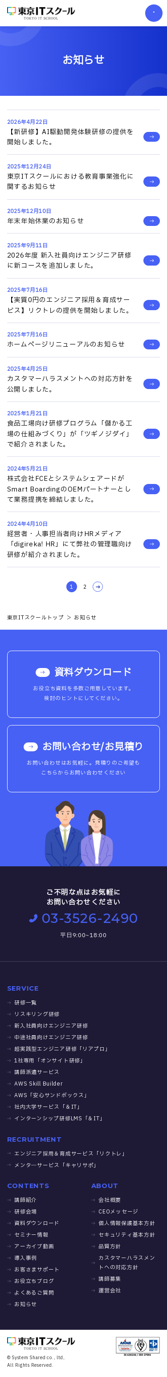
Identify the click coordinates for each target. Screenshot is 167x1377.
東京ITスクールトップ (35, 618)
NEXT (96, 587)
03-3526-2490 (83, 918)
